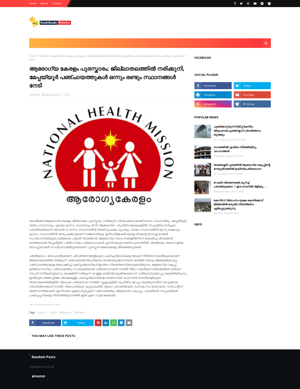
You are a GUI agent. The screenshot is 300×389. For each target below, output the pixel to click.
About (44, 3)
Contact (56, 3)
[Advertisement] (195, 22)
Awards (42, 312)
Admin (36, 94)
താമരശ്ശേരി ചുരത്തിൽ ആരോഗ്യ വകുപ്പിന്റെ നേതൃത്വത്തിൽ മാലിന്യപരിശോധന (242, 167)
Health (53, 312)
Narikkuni (44, 56)
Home (32, 3)
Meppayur (66, 312)
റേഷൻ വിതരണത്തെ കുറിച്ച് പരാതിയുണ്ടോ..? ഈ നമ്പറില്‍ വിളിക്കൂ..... (240, 185)
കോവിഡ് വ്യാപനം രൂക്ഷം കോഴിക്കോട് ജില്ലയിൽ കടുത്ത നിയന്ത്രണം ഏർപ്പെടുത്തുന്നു (238, 204)
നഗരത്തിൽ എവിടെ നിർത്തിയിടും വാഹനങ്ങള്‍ (235, 149)
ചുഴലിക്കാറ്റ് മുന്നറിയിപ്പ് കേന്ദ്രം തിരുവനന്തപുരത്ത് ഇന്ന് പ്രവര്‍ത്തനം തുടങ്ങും (237, 130)
